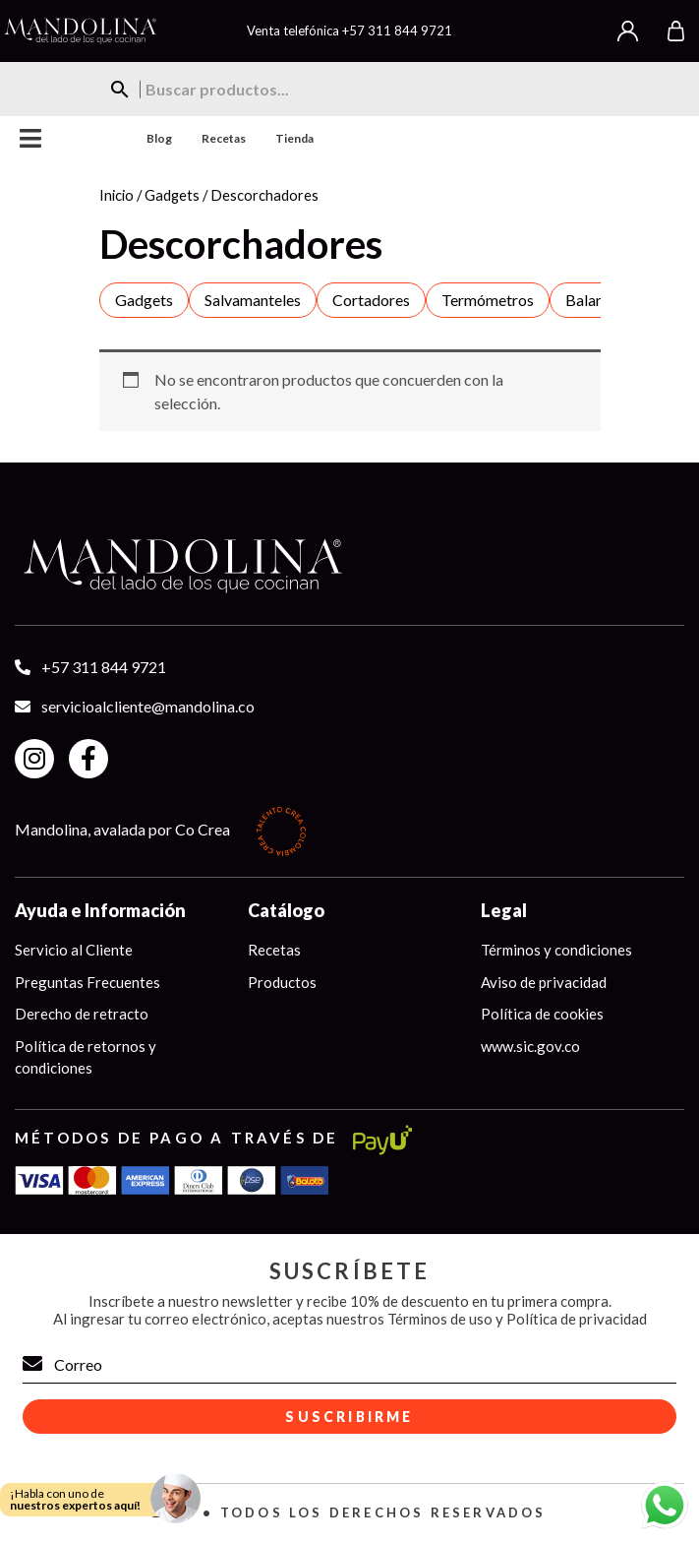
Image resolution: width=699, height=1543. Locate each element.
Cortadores (371, 299)
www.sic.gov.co (530, 1046)
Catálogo (286, 910)
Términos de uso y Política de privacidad (517, 1318)
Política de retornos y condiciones (85, 1057)
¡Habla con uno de (75, 1499)
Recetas (224, 138)
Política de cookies (542, 1013)
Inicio (116, 195)
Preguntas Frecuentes (87, 982)
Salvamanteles (252, 299)
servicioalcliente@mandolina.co (148, 706)
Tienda (294, 138)
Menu (31, 138)
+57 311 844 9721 (397, 30)
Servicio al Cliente (74, 949)
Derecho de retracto (81, 1013)
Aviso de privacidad (544, 982)
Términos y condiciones (556, 949)
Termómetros (487, 299)
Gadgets (172, 195)
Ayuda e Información (100, 910)
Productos (282, 982)
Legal (504, 910)
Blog (159, 138)
